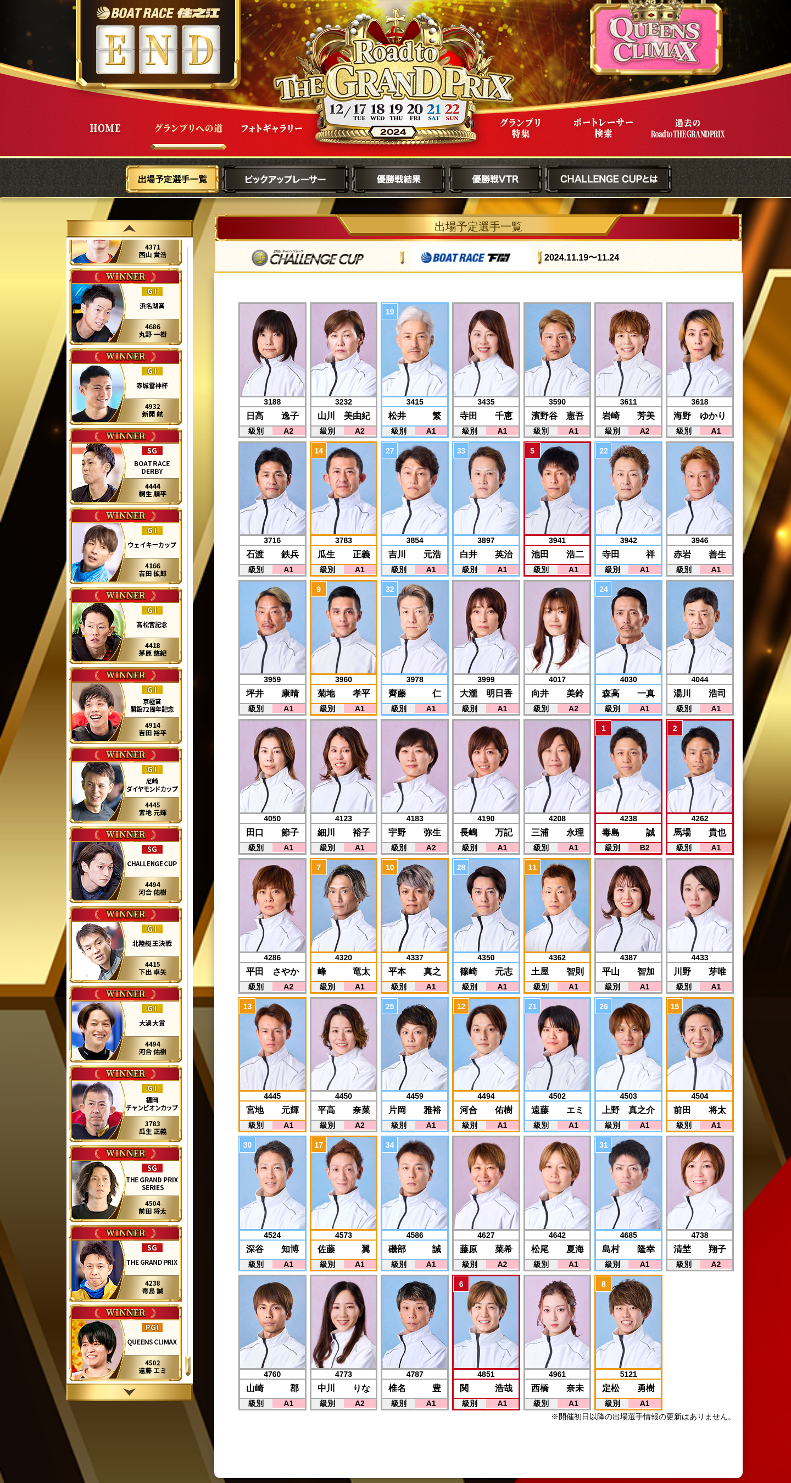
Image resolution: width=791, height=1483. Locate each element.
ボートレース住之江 (158, 12)
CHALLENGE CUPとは (608, 179)
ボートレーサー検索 (604, 136)
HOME (105, 136)
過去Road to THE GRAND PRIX (687, 136)
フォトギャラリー (272, 136)
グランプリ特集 (520, 136)
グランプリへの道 (188, 136)
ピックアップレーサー (285, 179)
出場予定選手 (172, 179)
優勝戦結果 (399, 179)
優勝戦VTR (495, 179)
